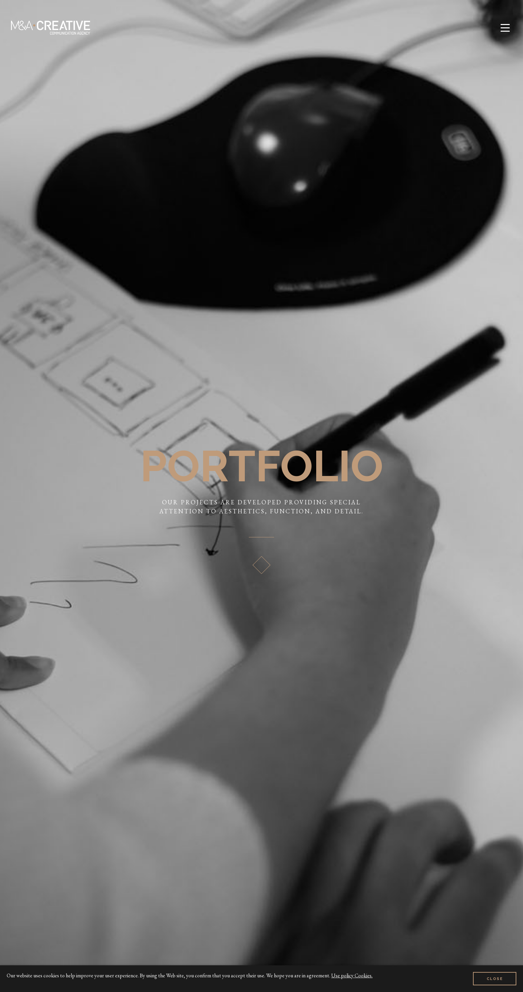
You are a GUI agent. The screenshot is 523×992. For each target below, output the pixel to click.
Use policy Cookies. (352, 975)
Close (495, 979)
